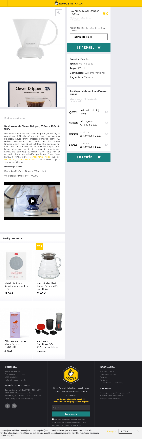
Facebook (7, 405)
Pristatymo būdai (107, 371)
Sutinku (125, 431)
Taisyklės (103, 377)
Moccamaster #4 (26, 159)
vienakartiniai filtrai (40, 157)
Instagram (14, 405)
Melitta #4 (9, 159)
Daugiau (111, 431)
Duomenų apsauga (108, 374)
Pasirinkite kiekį (82, 37)
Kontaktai (104, 380)
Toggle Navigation (5, 3)
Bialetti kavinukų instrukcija (112, 383)
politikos (77, 425)
